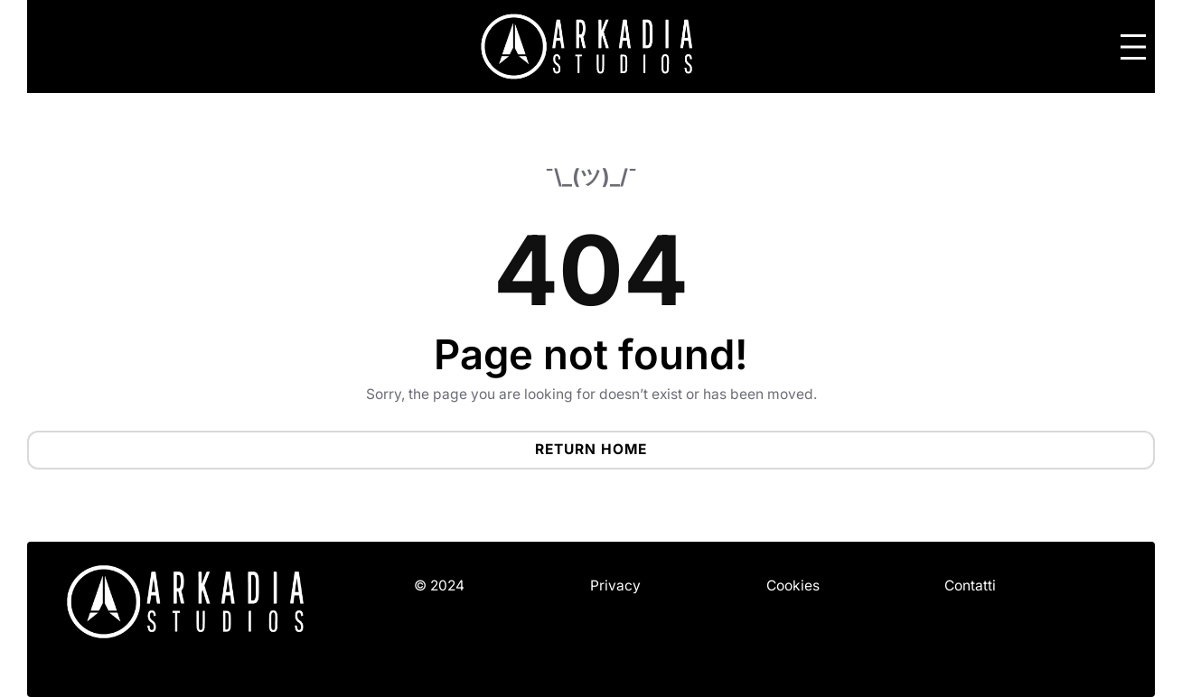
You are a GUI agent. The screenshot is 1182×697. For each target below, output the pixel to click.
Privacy (615, 585)
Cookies (793, 585)
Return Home (591, 449)
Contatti (970, 585)
